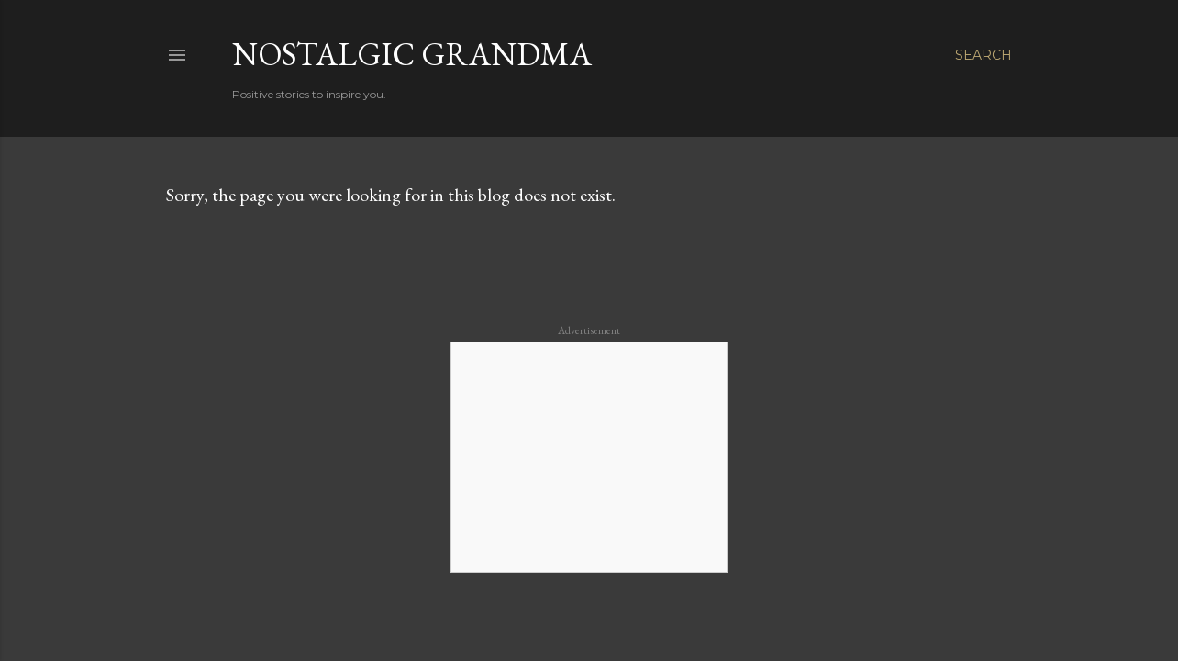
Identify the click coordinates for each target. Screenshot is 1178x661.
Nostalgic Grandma (412, 53)
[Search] (983, 55)
